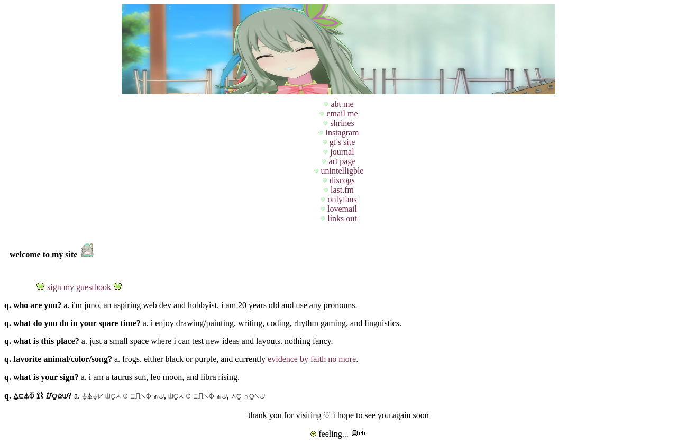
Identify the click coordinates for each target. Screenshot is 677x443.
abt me (340, 104)
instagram (341, 132)
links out (341, 218)
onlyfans (340, 199)
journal (341, 151)
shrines (341, 123)
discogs (341, 180)
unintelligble (341, 170)
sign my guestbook (79, 287)
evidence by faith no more (312, 359)
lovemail (341, 208)
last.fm (341, 189)
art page (340, 161)
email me (341, 113)
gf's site (341, 142)
